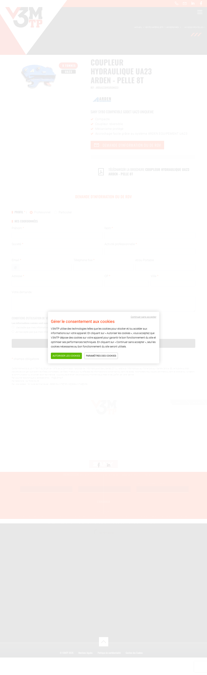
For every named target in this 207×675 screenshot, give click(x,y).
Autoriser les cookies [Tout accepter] (66, 355)
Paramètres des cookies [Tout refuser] (101, 355)
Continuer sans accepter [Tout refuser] (143, 316)
